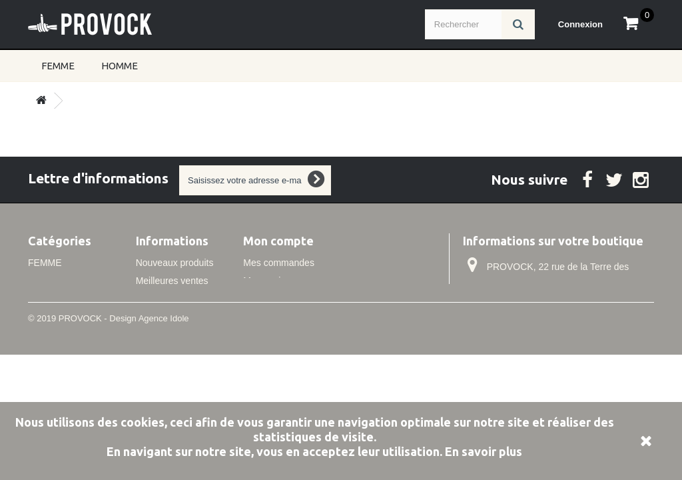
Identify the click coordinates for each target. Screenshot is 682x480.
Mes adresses (272, 298)
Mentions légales (171, 347)
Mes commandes (278, 262)
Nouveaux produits (175, 262)
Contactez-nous (168, 298)
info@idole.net (551, 336)
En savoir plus (483, 451)
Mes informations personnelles (306, 316)
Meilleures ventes (172, 280)
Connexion (580, 24)
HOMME (119, 65)
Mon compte (278, 240)
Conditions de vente (177, 365)
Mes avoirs (265, 280)
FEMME (58, 65)
